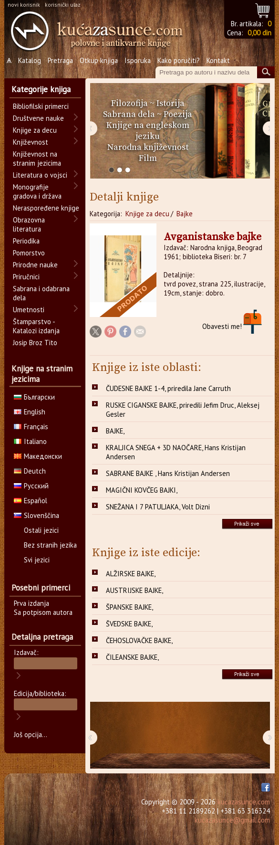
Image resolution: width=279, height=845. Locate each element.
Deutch (30, 470)
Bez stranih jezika (50, 544)
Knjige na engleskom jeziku (147, 131)
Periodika (26, 240)
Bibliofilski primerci (41, 106)
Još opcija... (30, 734)
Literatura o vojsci (40, 175)
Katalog (29, 60)
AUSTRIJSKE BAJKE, (134, 590)
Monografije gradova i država (37, 191)
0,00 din (259, 32)
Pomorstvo (29, 252)
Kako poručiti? (178, 60)
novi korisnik (24, 4)
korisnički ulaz (63, 4)
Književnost (30, 142)
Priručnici (26, 276)
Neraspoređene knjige (46, 207)
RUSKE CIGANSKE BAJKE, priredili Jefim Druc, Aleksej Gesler (182, 410)
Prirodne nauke (35, 264)
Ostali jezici (41, 530)
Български (34, 396)
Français (31, 426)
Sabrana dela (129, 114)
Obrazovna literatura (29, 224)
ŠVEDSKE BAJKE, (129, 623)
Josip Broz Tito (35, 342)
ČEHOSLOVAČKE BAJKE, (139, 640)
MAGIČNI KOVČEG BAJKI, (141, 490)
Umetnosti (28, 309)
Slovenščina (36, 515)
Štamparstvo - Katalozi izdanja (36, 326)
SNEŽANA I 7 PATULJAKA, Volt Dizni (158, 506)
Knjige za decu (147, 213)
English (29, 411)
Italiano (30, 441)
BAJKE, (115, 430)
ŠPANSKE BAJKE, (129, 607)
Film (148, 158)
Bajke (184, 213)
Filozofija (129, 103)
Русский (31, 485)
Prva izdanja (31, 603)
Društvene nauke (38, 118)
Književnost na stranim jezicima (37, 158)
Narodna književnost (147, 147)
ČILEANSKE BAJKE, (132, 657)
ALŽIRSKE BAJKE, (130, 573)
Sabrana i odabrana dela (41, 293)
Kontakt (218, 60)
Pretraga (60, 60)
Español (30, 500)
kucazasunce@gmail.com (232, 819)
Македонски (38, 456)
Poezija (178, 114)
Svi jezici (37, 559)
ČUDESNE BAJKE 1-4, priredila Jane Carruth (168, 388)
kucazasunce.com (243, 801)
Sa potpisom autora (43, 612)
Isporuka (137, 60)
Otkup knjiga (99, 60)
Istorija (170, 103)
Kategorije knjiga (41, 89)
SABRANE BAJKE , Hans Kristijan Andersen (168, 473)
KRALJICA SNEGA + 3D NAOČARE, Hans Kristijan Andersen (176, 452)
